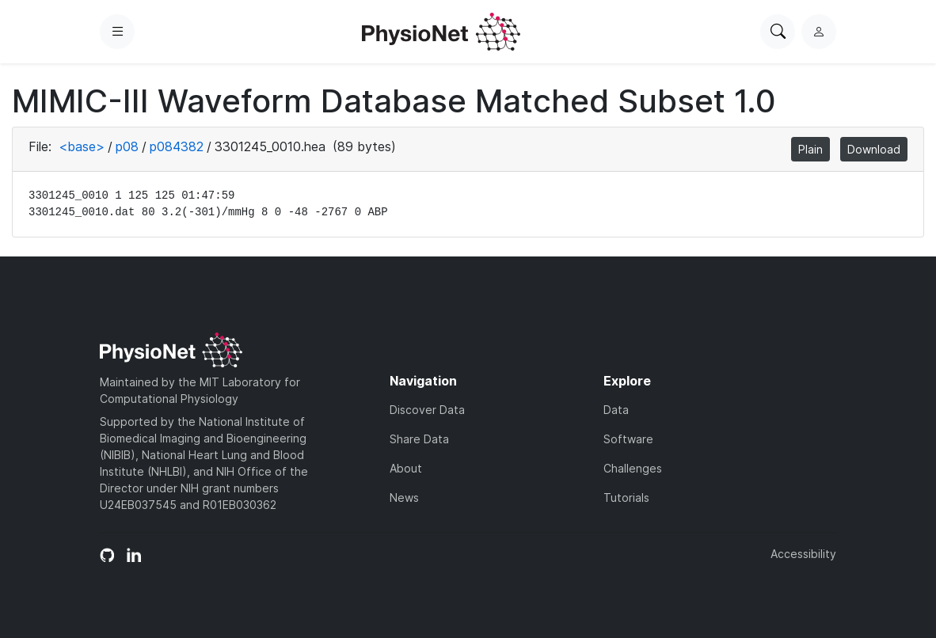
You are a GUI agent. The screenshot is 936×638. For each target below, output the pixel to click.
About (406, 468)
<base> (82, 146)
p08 (127, 146)
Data (616, 409)
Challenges (632, 468)
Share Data (419, 439)
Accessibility (803, 553)
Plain (810, 149)
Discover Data (427, 409)
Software (628, 439)
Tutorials (626, 497)
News (404, 497)
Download (873, 149)
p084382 (177, 146)
